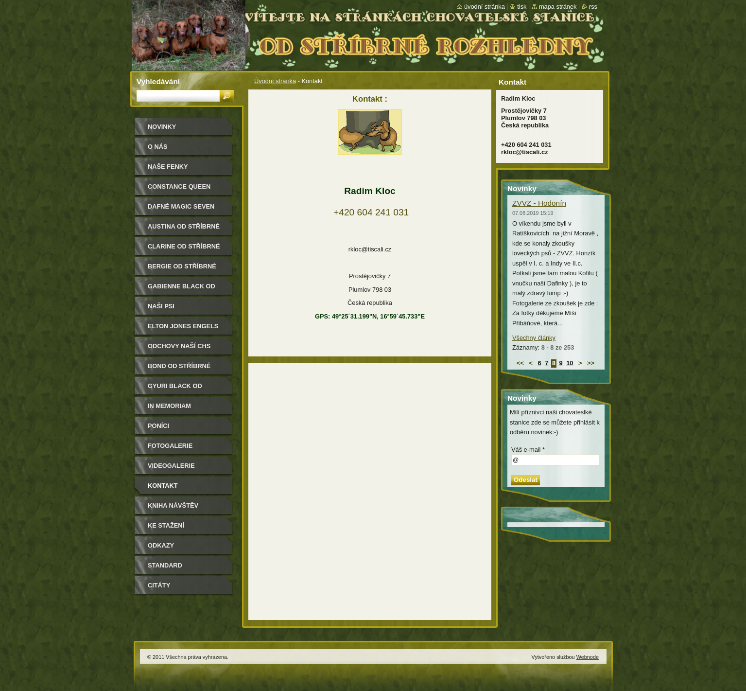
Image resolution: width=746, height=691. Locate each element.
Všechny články (533, 337)
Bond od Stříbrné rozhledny (179, 369)
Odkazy (161, 545)
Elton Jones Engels (183, 326)
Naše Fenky (168, 166)
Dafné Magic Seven (181, 206)
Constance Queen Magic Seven (179, 190)
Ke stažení (166, 525)
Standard (165, 565)
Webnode (587, 657)
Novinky (162, 126)
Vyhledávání (158, 81)
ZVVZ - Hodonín (539, 203)
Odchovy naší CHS (179, 346)
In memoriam (169, 405)
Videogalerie (171, 465)
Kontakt (163, 485)
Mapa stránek (558, 6)
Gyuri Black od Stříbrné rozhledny (184, 389)
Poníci (158, 425)
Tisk (521, 6)
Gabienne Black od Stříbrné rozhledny (184, 290)
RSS (593, 6)
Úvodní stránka (275, 81)
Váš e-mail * (528, 449)
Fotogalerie (170, 445)
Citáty (159, 585)
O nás (158, 146)
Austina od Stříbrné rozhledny (184, 230)
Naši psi (161, 306)
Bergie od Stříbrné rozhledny (182, 270)
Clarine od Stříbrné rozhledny (184, 250)
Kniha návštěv (173, 505)
